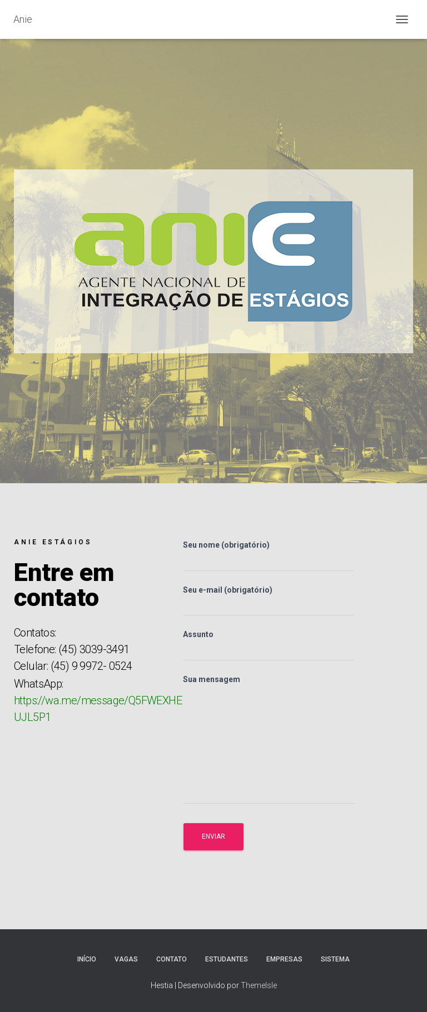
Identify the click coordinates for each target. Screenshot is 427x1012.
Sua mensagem (269, 739)
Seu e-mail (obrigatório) (268, 601)
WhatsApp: (98, 700)
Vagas (126, 959)
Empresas (284, 959)
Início (86, 959)
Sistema (335, 959)
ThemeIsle (259, 985)
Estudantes (226, 959)
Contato (171, 959)
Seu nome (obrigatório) (268, 556)
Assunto (268, 645)
